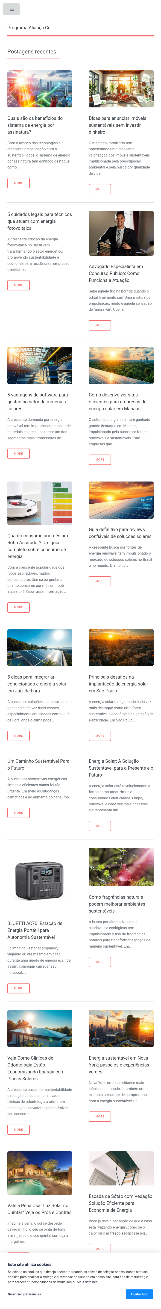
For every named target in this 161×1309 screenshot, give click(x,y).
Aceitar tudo (139, 1294)
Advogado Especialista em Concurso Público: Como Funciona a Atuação (116, 273)
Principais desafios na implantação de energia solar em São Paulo (118, 684)
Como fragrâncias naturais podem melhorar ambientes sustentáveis (117, 904)
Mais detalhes (87, 1282)
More (18, 183)
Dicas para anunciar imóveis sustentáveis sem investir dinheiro (117, 125)
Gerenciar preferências (24, 1294)
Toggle (12, 10)
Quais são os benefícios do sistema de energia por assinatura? (35, 125)
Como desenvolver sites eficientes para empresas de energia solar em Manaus (117, 401)
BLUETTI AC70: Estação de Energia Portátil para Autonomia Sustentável (34, 930)
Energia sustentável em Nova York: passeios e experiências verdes (119, 1065)
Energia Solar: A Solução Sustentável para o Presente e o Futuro (121, 768)
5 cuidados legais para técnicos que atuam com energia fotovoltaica (39, 221)
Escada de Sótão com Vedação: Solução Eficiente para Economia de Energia (121, 1203)
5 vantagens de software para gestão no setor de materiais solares (37, 401)
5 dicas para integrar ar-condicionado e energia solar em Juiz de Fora (36, 684)
